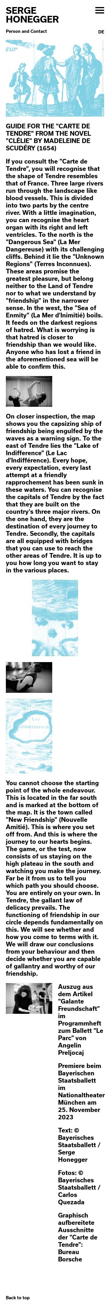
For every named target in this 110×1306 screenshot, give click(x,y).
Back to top (18, 1297)
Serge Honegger (32, 14)
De (101, 32)
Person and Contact (26, 31)
